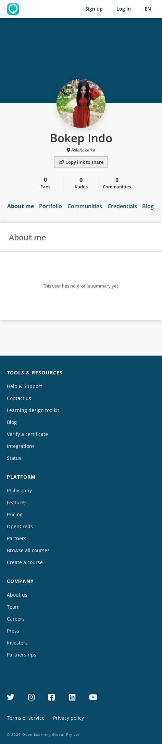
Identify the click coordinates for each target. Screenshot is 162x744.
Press (13, 630)
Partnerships (21, 654)
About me (20, 206)
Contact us (19, 398)
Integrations (21, 446)
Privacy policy (68, 718)
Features (17, 502)
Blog (148, 206)
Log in (123, 8)
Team (13, 606)
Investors (17, 642)
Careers (16, 618)
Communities (84, 206)
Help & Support (24, 386)
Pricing (15, 514)
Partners (16, 538)
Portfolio (50, 206)
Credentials (122, 206)
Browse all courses (28, 550)
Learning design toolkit (33, 410)
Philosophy (19, 490)
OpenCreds (20, 526)
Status (14, 458)
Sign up (94, 8)
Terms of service (26, 718)
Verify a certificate (27, 434)
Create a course (25, 562)
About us (17, 595)
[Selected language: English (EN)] (148, 8)
